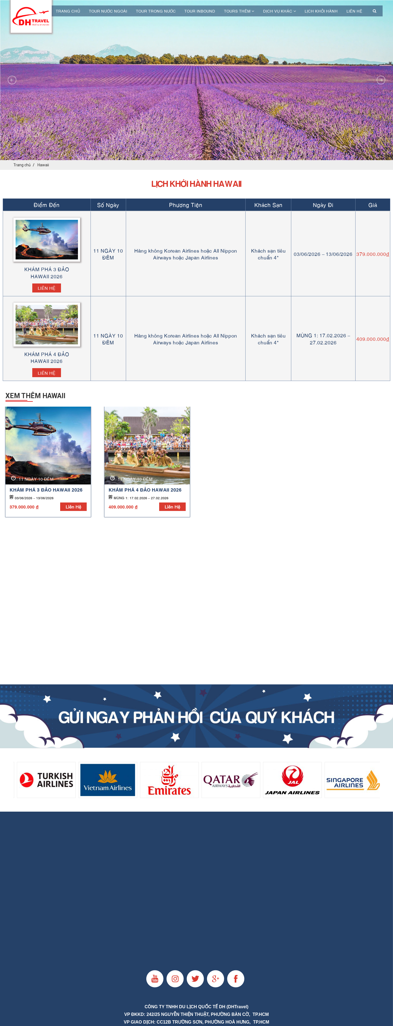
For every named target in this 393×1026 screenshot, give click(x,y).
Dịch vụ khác (279, 11)
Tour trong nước (156, 11)
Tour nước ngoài (108, 11)
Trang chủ (68, 11)
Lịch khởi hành (321, 11)
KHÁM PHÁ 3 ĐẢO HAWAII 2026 (46, 489)
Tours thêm (239, 11)
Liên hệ (354, 11)
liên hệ (73, 506)
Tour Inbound (199, 11)
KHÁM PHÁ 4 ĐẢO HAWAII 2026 (145, 489)
